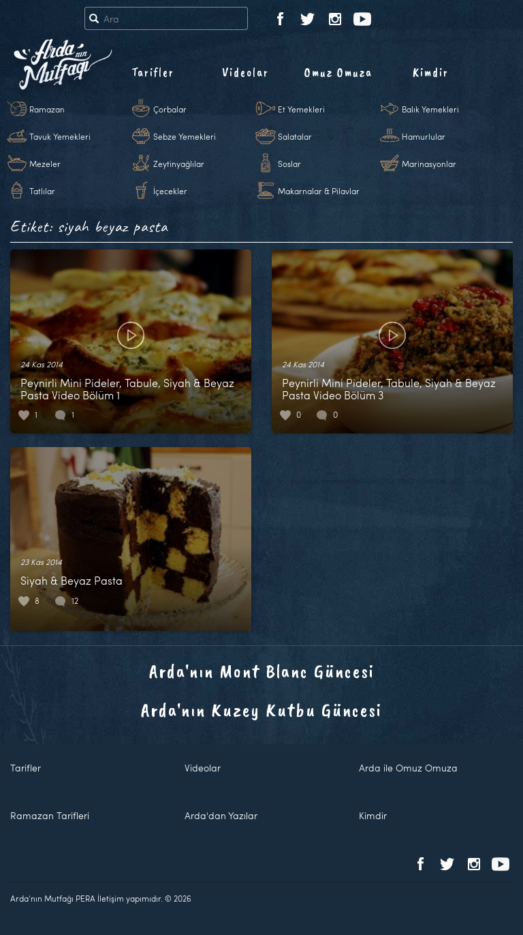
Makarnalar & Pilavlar (319, 190)
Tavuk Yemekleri (60, 136)
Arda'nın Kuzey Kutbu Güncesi (261, 710)
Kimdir (431, 72)
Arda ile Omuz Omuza (408, 767)
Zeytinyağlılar (178, 163)
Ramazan (47, 109)
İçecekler (170, 190)
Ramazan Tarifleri (49, 815)
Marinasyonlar (429, 163)
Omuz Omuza (338, 72)
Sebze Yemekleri (184, 136)
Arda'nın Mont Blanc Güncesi (262, 671)
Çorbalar (170, 109)
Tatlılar (42, 190)
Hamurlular (423, 136)
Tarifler (152, 72)
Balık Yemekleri (430, 109)
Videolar (245, 72)
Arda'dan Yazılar (221, 815)
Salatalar (295, 136)
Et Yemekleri (301, 109)
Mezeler (45, 163)
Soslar (289, 163)
